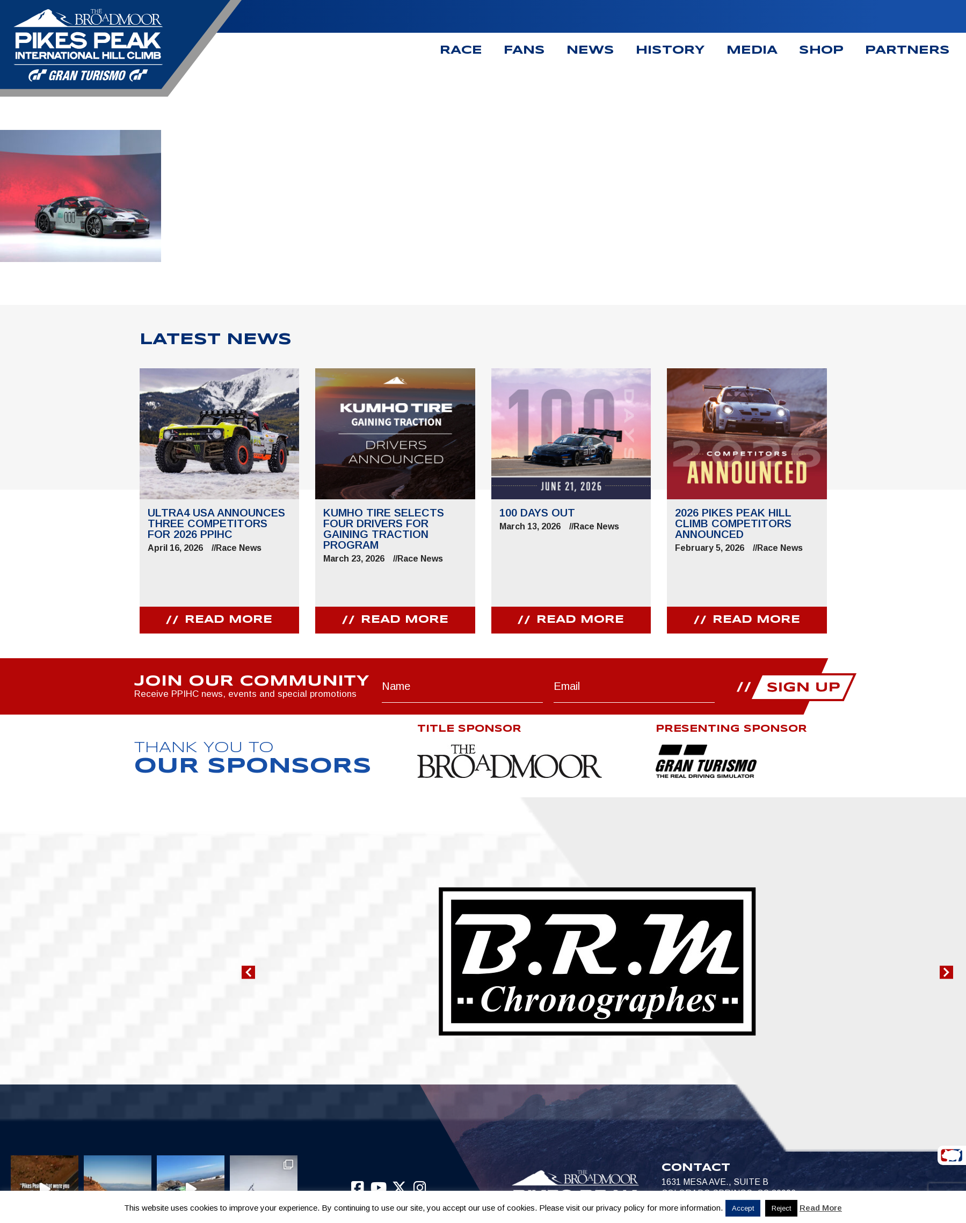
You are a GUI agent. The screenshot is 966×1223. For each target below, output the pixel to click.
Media (752, 50)
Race (461, 50)
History (670, 50)
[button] (248, 972)
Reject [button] (781, 1208)
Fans (524, 50)
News (590, 50)
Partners (907, 50)
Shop (821, 50)
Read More (821, 1207)
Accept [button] (743, 1208)
